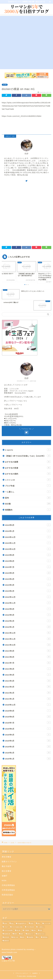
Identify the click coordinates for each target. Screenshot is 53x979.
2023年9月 (28, 555)
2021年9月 (28, 651)
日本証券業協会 (8, 885)
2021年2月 (28, 692)
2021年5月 (28, 674)
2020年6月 (28, 728)
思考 (28, 497)
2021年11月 (28, 639)
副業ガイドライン (9, 862)
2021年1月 (28, 698)
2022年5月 (28, 615)
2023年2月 (28, 591)
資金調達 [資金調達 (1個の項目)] (31, 937)
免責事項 (35, 973)
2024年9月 (28, 525)
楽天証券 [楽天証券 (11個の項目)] (6, 937)
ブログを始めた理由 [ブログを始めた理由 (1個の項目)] (17, 927)
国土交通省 (6, 871)
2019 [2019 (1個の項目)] (5, 923)
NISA (4, 880)
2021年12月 (28, 633)
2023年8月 (28, 561)
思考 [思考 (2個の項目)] (34, 930)
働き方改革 (6, 866)
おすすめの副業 (28, 461)
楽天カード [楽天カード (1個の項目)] (30, 933)
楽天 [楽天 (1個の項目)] (22, 933)
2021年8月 (28, 657)
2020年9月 (28, 710)
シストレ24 (28, 479)
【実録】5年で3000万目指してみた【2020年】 (28, 456)
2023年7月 (28, 567)
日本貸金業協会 (8, 890)
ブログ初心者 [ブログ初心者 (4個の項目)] (30, 927)
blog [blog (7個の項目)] (12, 923)
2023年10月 (28, 549)
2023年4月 (28, 579)
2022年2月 (28, 621)
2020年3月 (28, 746)
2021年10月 (28, 645)
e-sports (28, 450)
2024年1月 (28, 531)
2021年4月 (28, 680)
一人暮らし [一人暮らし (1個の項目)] (41, 927)
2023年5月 (28, 573)
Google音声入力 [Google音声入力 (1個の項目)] (22, 923)
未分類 (4, 84)
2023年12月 (28, 537)
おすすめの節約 (28, 473)
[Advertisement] (26, 42)
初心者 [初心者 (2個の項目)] (18, 930)
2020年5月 (28, 734)
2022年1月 (28, 627)
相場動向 (28, 509)
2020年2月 (28, 752)
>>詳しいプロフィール (13, 405)
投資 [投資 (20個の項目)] (41, 930)
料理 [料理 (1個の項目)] (15, 933)
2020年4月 (28, 740)
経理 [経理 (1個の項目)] (23, 937)
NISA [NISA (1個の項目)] (31, 923)
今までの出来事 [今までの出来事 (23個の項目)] (8, 930)
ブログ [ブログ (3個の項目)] (6, 927)
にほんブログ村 (8, 959)
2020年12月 (28, 704)
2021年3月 (28, 686)
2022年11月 (28, 603)
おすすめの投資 (28, 468)
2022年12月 (28, 597)
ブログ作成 (28, 485)
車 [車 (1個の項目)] (38, 937)
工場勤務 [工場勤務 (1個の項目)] (26, 930)
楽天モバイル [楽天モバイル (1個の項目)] (40, 933)
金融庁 (4, 876)
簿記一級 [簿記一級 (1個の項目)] (15, 937)
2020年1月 (28, 758)
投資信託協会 (7, 895)
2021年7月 (28, 663)
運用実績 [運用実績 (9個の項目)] (45, 937)
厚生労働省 (6, 857)
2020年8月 (28, 716)
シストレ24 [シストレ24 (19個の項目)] (47, 923)
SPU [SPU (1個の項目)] (38, 923)
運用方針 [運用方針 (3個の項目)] (6, 940)
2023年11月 (28, 543)
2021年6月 (28, 669)
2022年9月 (28, 609)
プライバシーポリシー (21, 973)
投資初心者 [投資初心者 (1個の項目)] (7, 933)
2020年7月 (28, 722)
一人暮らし (28, 491)
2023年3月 (28, 585)
